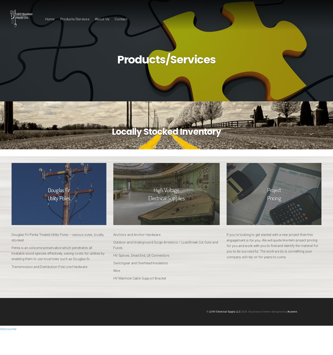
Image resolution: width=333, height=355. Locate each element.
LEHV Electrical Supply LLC (222, 334)
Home (62, 25)
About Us (114, 25)
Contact (133, 25)
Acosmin (291, 334)
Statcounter (10, 352)
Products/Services (87, 25)
